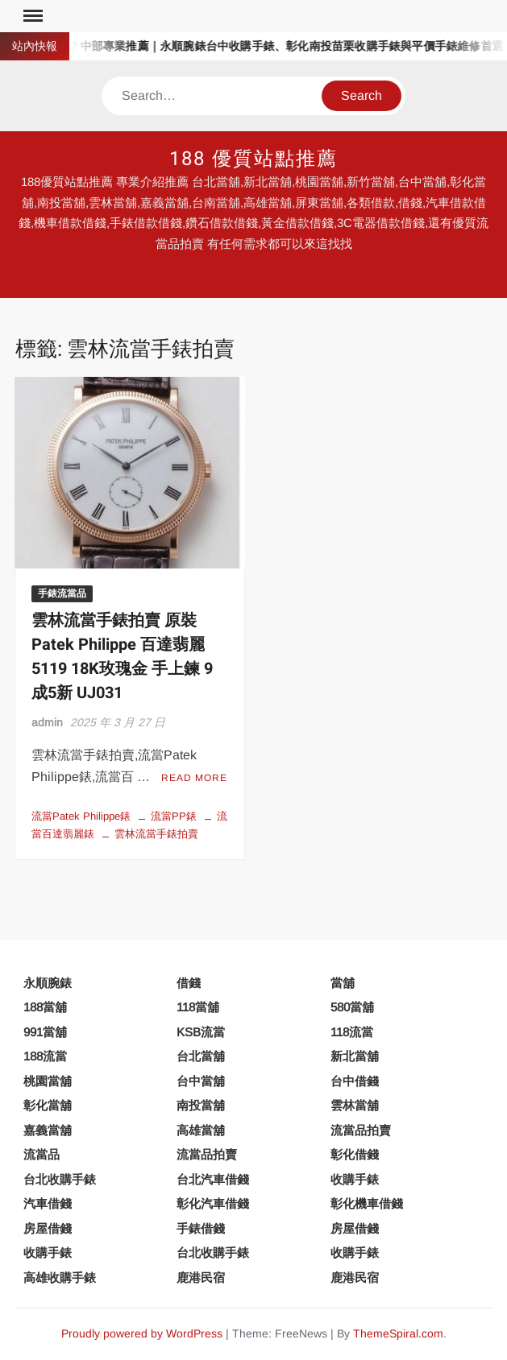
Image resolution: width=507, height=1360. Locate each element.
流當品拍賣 (360, 1130)
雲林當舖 (354, 1105)
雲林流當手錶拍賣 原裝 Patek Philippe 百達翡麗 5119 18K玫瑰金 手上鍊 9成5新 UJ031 (122, 657)
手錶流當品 (62, 593)
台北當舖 (201, 1056)
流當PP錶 (174, 816)
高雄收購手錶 (59, 1277)
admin (47, 722)
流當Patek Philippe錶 (81, 816)
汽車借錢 (47, 1203)
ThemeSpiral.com (398, 1333)
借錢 (189, 983)
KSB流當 (201, 1032)
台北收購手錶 (59, 1179)
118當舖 (198, 1007)
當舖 (342, 983)
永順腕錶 (47, 983)
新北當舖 (354, 1056)
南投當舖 (201, 1105)
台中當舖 (201, 1081)
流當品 (41, 1154)
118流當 (351, 1032)
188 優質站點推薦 (253, 159)
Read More (194, 777)
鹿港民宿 (201, 1277)
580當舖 (352, 1007)
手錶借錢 (201, 1228)
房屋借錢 (47, 1228)
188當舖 (45, 1007)
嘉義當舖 (47, 1130)
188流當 (45, 1056)
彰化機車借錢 (366, 1203)
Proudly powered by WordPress (141, 1333)
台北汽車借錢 (213, 1179)
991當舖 (45, 1032)
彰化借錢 (354, 1154)
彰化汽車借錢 (213, 1203)
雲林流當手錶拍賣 (156, 834)
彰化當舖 (47, 1105)
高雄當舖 (201, 1130)
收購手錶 (354, 1179)
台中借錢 (354, 1081)
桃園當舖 (47, 1081)
